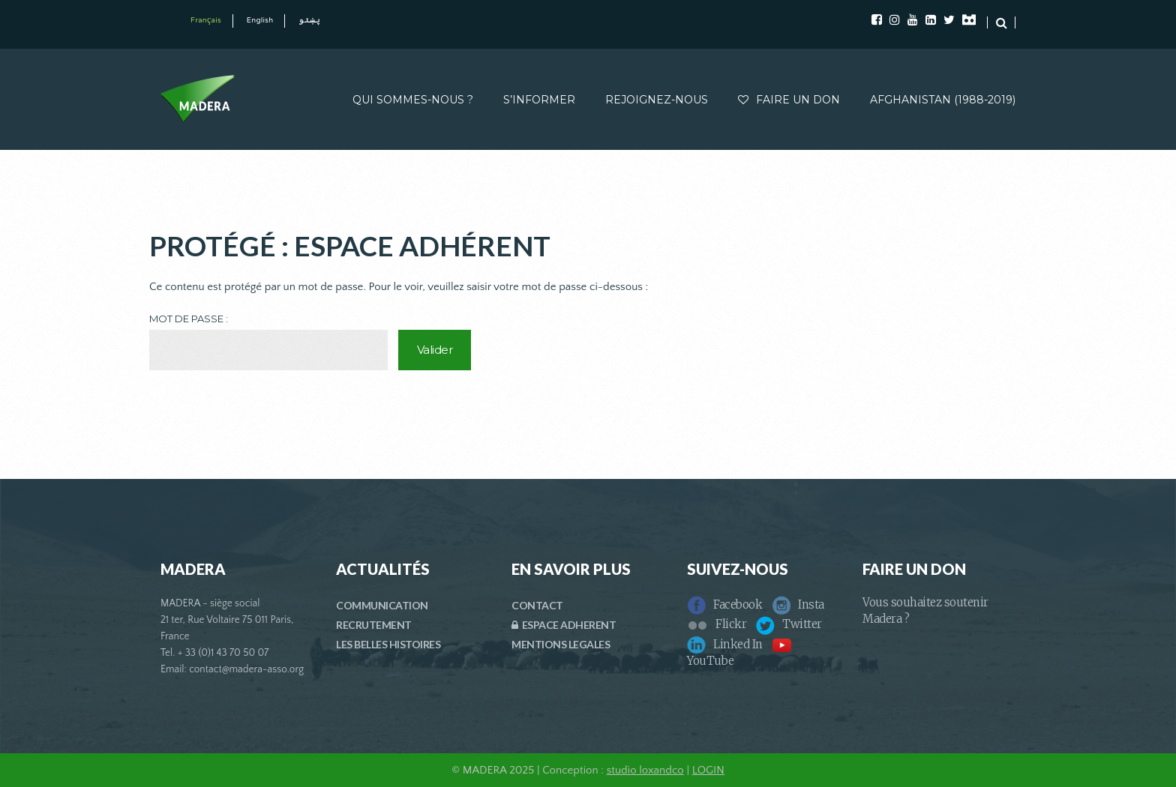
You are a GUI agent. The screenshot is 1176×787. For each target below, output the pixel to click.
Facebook (724, 604)
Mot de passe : (268, 341)
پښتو (309, 20)
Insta (798, 604)
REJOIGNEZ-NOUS (656, 99)
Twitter (789, 624)
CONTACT (537, 605)
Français (205, 20)
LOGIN (708, 770)
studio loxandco (645, 770)
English (260, 20)
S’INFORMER (539, 99)
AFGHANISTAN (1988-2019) (943, 99)
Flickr (716, 624)
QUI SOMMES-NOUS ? (412, 99)
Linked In (725, 644)
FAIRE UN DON (789, 99)
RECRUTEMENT (374, 624)
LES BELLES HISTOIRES (388, 644)
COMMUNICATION (382, 605)
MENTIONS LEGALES (561, 644)
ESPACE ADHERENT (564, 624)
